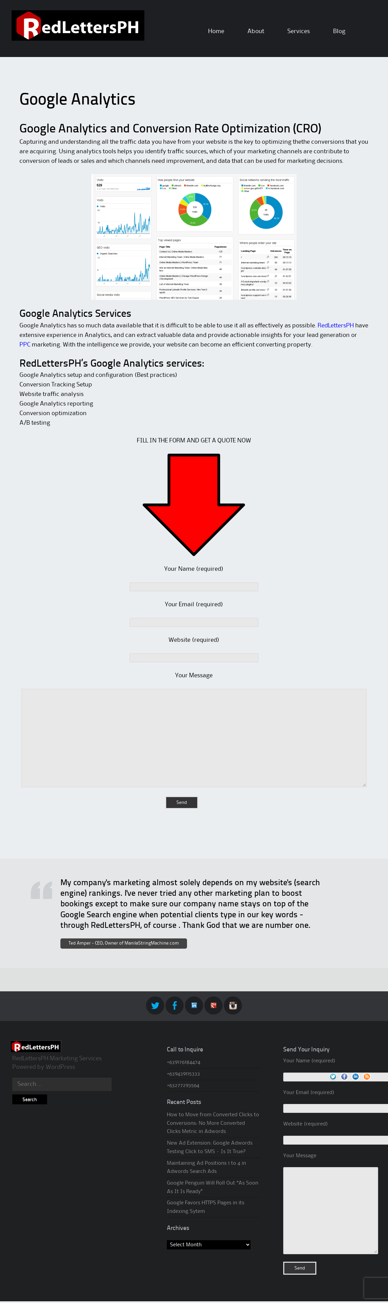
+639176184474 (183, 1062)
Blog (339, 31)
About (255, 31)
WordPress (60, 1067)
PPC (24, 345)
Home (216, 31)
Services (298, 31)
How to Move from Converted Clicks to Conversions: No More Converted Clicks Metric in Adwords (213, 1123)
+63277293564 (183, 1085)
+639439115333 (183, 1074)
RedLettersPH (336, 325)
